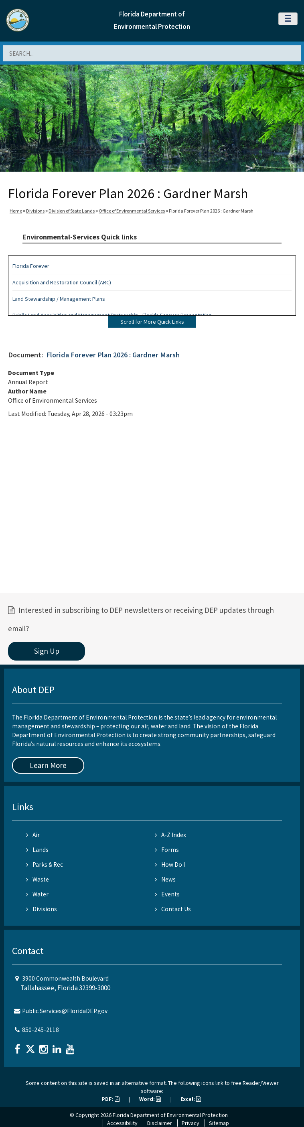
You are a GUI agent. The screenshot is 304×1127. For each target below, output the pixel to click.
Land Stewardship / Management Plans (58, 298)
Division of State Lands (72, 211)
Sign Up (46, 651)
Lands (37, 849)
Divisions (35, 211)
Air (33, 835)
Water (37, 894)
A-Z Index (170, 835)
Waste (37, 879)
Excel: (190, 1099)
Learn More (48, 765)
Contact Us (173, 909)
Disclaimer (159, 1123)
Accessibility (122, 1123)
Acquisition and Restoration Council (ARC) (61, 282)
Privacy (190, 1123)
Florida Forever (30, 266)
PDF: (110, 1099)
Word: (150, 1099)
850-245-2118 (40, 1030)
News (165, 879)
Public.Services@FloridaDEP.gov (64, 1011)
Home (16, 211)
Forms (167, 849)
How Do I (170, 864)
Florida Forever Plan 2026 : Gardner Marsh (113, 354)
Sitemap (219, 1123)
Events (167, 894)
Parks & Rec (44, 864)
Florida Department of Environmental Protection (170, 1115)
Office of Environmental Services (132, 211)
